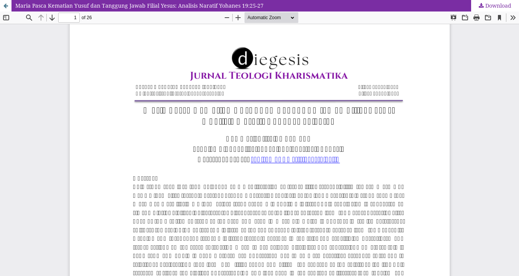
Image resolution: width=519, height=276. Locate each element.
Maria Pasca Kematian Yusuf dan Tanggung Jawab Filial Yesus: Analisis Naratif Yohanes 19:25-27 (139, 5)
